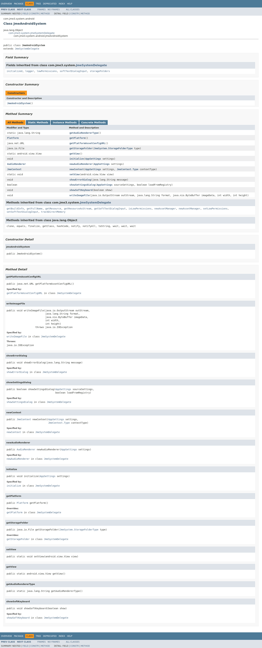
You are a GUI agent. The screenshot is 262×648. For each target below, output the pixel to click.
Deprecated (50, 4)
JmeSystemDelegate (27, 48)
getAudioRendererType (84, 133)
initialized (14, 71)
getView (75, 153)
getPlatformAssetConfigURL (87, 143)
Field (25, 13)
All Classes (72, 9)
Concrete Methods (93, 122)
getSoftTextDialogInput (110, 208)
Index (62, 4)
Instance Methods (65, 122)
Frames (41, 9)
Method (45, 13)
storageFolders (100, 71)
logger (29, 71)
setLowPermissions (215, 208)
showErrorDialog (80, 179)
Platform (13, 138)
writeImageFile (80, 195)
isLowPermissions (139, 208)
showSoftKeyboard (81, 190)
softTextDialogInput (73, 71)
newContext (77, 169)
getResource (53, 208)
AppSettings (93, 158)
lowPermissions (47, 71)
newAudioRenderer (81, 164)
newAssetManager (165, 208)
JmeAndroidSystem (18, 103)
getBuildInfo (15, 208)
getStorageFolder (81, 148)
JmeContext (14, 169)
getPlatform (77, 138)
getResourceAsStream (77, 208)
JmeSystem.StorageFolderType (113, 148)
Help (69, 4)
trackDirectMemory (53, 211)
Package (18, 4)
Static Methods (38, 122)
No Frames (54, 9)
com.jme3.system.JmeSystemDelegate (32, 33)
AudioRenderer (16, 164)
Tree (38, 4)
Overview (6, 4)
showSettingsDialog (82, 184)
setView (75, 174)
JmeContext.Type (127, 169)
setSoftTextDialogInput (22, 211)
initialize (77, 158)
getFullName (35, 208)
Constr (34, 13)
